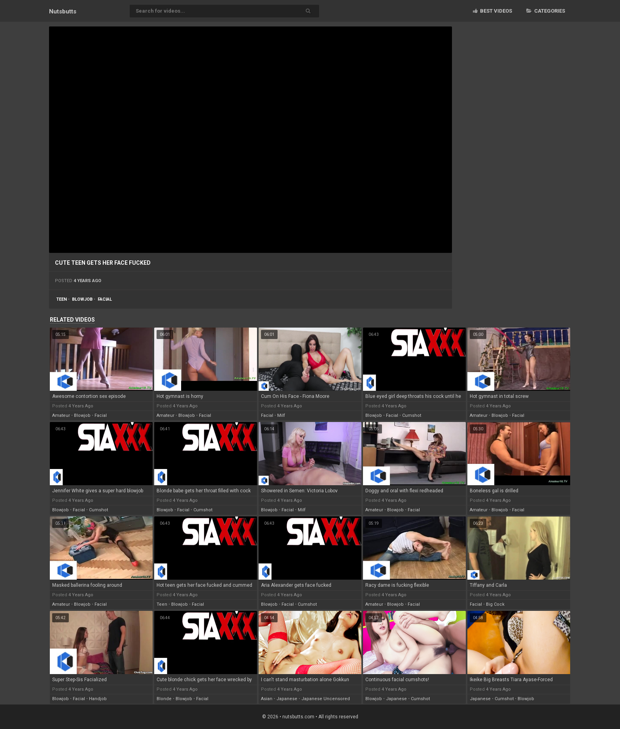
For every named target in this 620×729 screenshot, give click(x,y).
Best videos (492, 11)
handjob (98, 698)
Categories (545, 11)
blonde (164, 698)
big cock (495, 604)
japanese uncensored (325, 698)
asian (266, 698)
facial (105, 299)
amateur (61, 415)
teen (61, 299)
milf (281, 415)
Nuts (62, 11)
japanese (286, 698)
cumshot (411, 415)
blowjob (82, 299)
